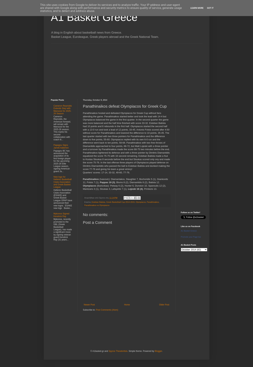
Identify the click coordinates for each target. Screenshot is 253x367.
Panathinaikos (153, 202)
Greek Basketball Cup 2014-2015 (120, 202)
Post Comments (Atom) (107, 310)
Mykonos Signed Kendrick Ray (61, 214)
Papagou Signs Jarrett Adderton (61, 146)
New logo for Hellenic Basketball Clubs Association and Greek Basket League (63, 182)
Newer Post (89, 304)
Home (127, 304)
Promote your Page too (191, 237)
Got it (210, 8)
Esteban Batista (98, 202)
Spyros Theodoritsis (118, 351)
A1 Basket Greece (94, 17)
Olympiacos (141, 202)
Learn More (197, 8)
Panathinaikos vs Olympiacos (96, 205)
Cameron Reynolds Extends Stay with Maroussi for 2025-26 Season (63, 110)
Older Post (164, 304)
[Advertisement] (126, 69)
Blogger (158, 351)
